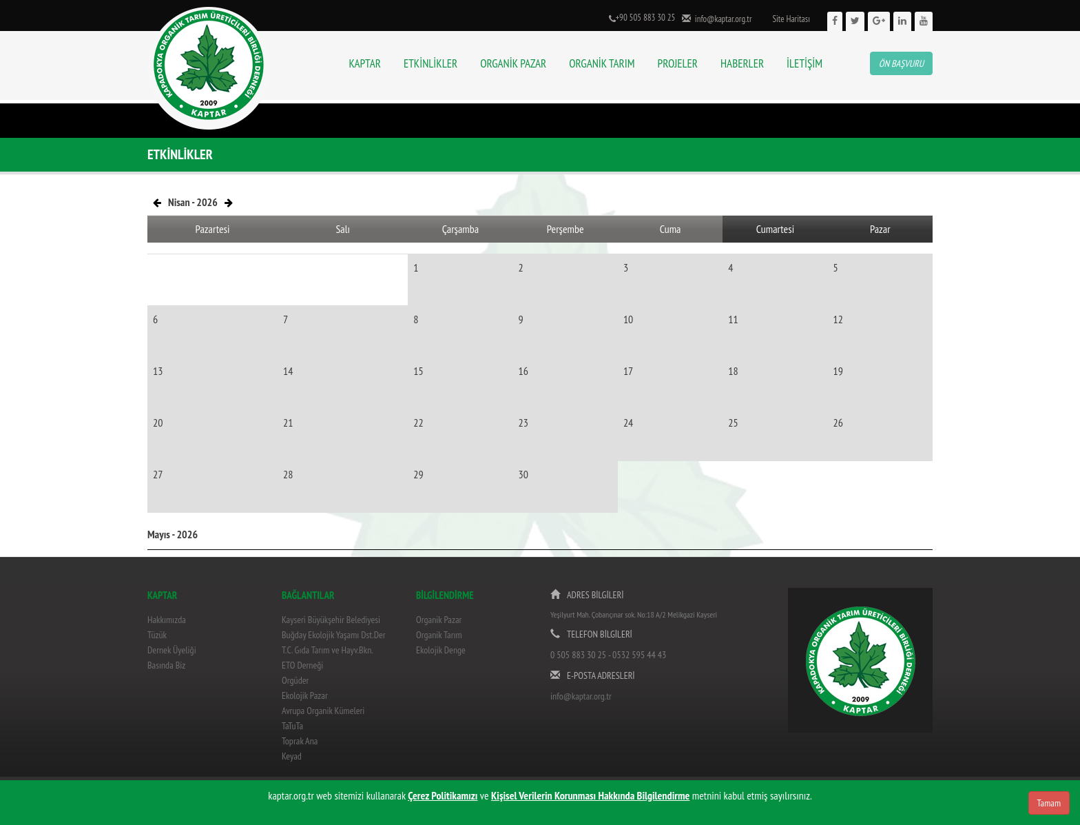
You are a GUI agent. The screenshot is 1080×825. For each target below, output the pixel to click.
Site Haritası (791, 19)
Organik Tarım (439, 635)
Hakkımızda (166, 619)
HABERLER (742, 63)
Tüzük (157, 635)
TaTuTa (292, 726)
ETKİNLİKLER (430, 63)
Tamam (1049, 803)
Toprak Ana (300, 741)
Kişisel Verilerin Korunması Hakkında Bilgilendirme (590, 795)
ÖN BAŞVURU (901, 63)
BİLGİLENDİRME (445, 595)
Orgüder (295, 680)
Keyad (292, 756)
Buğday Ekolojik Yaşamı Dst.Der (334, 635)
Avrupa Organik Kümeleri (323, 710)
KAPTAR (365, 63)
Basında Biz (166, 665)
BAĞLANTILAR (308, 595)
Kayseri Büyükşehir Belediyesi (331, 619)
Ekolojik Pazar (305, 695)
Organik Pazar (438, 619)
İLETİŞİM (804, 63)
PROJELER (678, 63)
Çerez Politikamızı (442, 795)
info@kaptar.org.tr (721, 19)
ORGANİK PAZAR (513, 63)
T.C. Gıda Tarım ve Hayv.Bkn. (327, 650)
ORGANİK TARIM (601, 63)
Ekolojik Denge (441, 650)
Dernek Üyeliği (171, 650)
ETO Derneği (302, 665)
